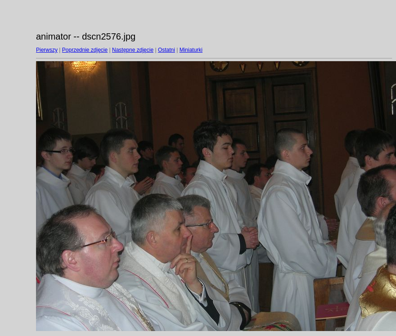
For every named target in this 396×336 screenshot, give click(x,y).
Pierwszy (47, 50)
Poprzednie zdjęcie (85, 50)
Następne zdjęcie (132, 50)
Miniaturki (191, 50)
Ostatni (166, 50)
